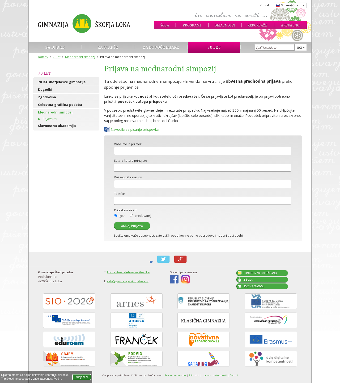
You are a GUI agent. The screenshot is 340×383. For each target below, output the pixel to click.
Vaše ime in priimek (128, 144)
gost (122, 215)
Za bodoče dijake (161, 47)
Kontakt (265, 5)
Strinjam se (82, 377)
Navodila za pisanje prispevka (135, 129)
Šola (164, 25)
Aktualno (290, 25)
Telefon (119, 194)
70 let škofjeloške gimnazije (62, 82)
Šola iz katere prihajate (130, 161)
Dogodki (45, 89)
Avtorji (234, 375)
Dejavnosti (224, 25)
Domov (43, 57)
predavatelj (143, 215)
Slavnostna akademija (57, 125)
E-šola (247, 279)
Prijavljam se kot (125, 210)
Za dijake (54, 47)
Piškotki (194, 375)
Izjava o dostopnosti (214, 375)
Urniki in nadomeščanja (260, 273)
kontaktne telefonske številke (128, 272)
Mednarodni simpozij (80, 57)
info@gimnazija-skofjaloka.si (128, 281)
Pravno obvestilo (175, 375)
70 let (214, 47)
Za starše (108, 47)
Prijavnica (50, 119)
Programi (192, 25)
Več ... (58, 378)
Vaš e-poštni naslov (128, 177)
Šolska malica (253, 286)
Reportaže (257, 25)
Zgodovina (47, 97)
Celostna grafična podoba (60, 104)
